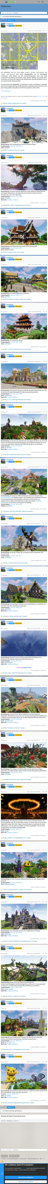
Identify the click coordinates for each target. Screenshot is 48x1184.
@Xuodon (7, 198)
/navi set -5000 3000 (16, 504)
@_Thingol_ (8, 557)
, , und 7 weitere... (14, 150)
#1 (46, 30)
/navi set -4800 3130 (16, 1041)
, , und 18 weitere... (17, 205)
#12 (46, 628)
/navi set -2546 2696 (16, 719)
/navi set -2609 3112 (16, 295)
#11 (46, 575)
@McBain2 (8, 344)
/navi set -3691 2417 (16, 556)
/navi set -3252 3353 (16, 661)
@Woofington (9, 662)
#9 (46, 466)
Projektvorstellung (12, 200)
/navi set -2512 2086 (16, 196)
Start (41, 1158)
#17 (46, 901)
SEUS (38, 96)
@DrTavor (7, 297)
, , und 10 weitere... (17, 454)
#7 (46, 361)
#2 (46, 115)
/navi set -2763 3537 (16, 772)
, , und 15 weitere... (17, 673)
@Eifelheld (8, 609)
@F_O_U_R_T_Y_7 (10, 1042)
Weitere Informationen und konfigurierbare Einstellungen (21, 1173)
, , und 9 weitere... (17, 349)
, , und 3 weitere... (14, 252)
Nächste (11, 20)
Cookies (4, 1156)
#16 (46, 850)
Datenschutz (23, 1158)
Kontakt (3, 1158)
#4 (46, 217)
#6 (46, 311)
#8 (46, 411)
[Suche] (46, 2)
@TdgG (7, 831)
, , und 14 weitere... (20, 941)
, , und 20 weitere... (16, 563)
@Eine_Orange (9, 989)
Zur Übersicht (6, 91)
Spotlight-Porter (26, 667)
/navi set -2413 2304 (16, 394)
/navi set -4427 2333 (16, 987)
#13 (46, 685)
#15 (46, 791)
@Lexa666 (8, 1095)
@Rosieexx (8, 774)
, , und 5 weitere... (15, 103)
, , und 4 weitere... (17, 299)
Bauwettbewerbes (6, 497)
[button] (2, 2)
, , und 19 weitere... (16, 1049)
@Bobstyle (8, 934)
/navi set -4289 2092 (16, 607)
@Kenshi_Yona (9, 721)
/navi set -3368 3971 (16, 829)
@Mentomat (8, 395)
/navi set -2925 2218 (16, 146)
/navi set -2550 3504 (16, 882)
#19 (46, 1008)
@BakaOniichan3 (10, 884)
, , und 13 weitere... (15, 616)
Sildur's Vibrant (42, 96)
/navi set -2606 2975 (16, 248)
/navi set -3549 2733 (12, 1094)
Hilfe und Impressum (33, 1158)
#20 (46, 1061)
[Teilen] (44, 31)
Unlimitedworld (14, 1156)
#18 (46, 953)
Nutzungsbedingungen (13, 1158)
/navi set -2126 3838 (16, 446)
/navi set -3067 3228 (16, 342)
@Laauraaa (8, 447)
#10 (46, 523)
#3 (46, 162)
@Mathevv (9, 506)
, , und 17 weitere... (17, 838)
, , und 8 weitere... (18, 511)
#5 (46, 264)
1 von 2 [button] (4, 20)
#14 (46, 740)
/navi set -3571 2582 (16, 932)
